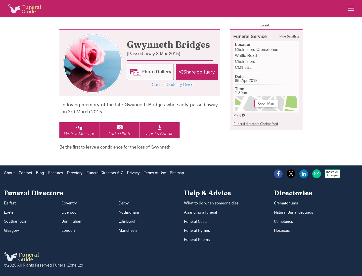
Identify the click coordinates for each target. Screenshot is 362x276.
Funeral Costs (195, 221)
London (68, 230)
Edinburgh (127, 221)
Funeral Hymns (197, 230)
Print (239, 115)
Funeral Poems (197, 239)
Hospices (282, 230)
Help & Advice (207, 193)
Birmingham (71, 221)
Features (55, 173)
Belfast (10, 203)
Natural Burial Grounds (293, 212)
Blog (40, 173)
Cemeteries (283, 221)
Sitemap (177, 173)
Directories (293, 193)
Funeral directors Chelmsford (255, 124)
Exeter (9, 212)
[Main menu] (351, 9)
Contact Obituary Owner (173, 84)
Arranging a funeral (200, 212)
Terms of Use (155, 173)
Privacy (133, 173)
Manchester (129, 230)
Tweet (264, 25)
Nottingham (129, 212)
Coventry (69, 203)
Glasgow (11, 230)
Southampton (15, 221)
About (9, 173)
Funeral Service (250, 36)
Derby (124, 203)
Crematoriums (286, 203)
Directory (75, 173)
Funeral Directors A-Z (105, 173)
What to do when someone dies (211, 203)
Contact (25, 173)
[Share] (197, 72)
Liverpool (69, 212)
